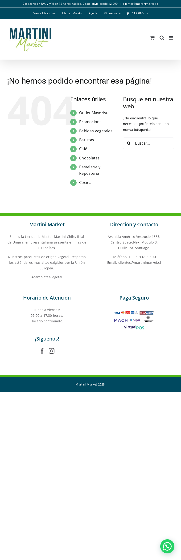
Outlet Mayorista (94, 112)
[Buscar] (129, 143)
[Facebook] (42, 351)
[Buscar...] (148, 143)
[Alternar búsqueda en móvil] (162, 37)
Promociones (91, 121)
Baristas (86, 139)
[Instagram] (51, 351)
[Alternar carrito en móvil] (152, 37)
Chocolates (89, 158)
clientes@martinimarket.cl (141, 4)
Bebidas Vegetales (95, 131)
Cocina (85, 182)
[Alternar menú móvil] (171, 37)
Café (83, 148)
